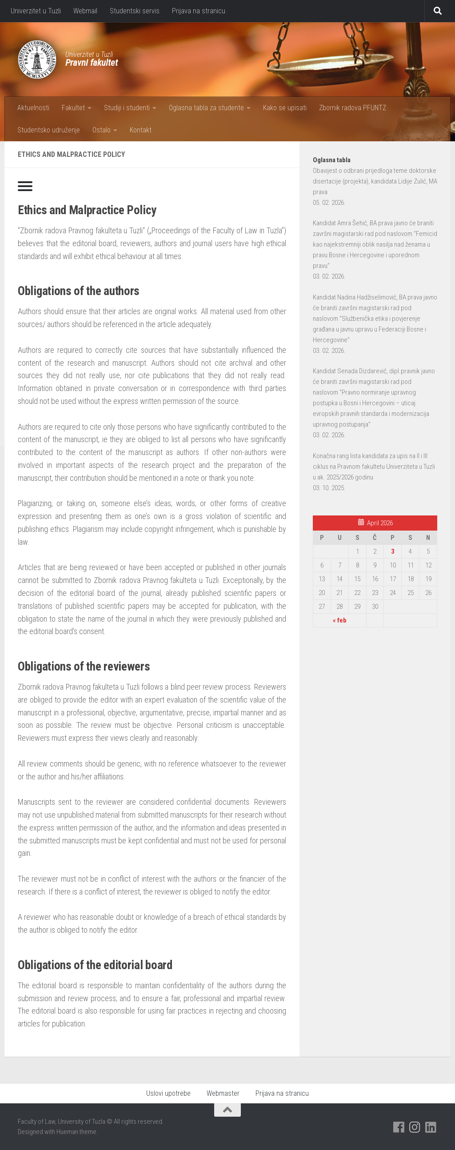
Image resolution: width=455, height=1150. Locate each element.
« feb (340, 620)
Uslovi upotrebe (168, 1093)
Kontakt (141, 130)
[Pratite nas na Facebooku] (399, 1127)
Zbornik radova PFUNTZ (352, 108)
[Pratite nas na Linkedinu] (431, 1127)
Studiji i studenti (127, 108)
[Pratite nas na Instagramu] (415, 1127)
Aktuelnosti (33, 108)
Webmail (85, 11)
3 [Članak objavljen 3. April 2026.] (393, 551)
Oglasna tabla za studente (206, 108)
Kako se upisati (285, 108)
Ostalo (101, 130)
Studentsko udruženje (48, 130)
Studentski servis (135, 11)
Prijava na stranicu (198, 11)
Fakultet (73, 108)
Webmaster (223, 1093)
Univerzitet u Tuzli (36, 11)
